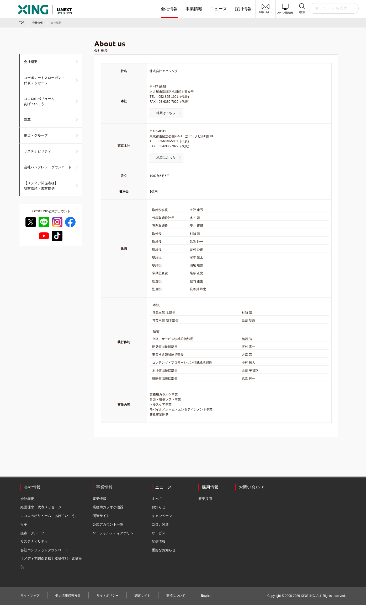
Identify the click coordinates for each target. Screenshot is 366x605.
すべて (157, 499)
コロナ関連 (160, 524)
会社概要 (31, 62)
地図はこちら (165, 113)
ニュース (218, 9)
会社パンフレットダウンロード (48, 167)
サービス (158, 533)
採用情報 (243, 9)
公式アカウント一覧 (108, 524)
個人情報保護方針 (68, 595)
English (206, 595)
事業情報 (193, 9)
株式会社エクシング (45, 8)
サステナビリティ (37, 151)
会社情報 (169, 9)
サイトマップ (29, 595)
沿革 (27, 120)
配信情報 (158, 541)
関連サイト (101, 516)
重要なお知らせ (164, 550)
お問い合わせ (251, 487)
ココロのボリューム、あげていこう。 (41, 101)
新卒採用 (205, 499)
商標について (175, 595)
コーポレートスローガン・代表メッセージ (44, 80)
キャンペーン (162, 516)
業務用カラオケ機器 (108, 507)
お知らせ (158, 507)
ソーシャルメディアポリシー (115, 533)
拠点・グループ (36, 135)
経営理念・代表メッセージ (40, 507)
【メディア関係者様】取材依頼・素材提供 (41, 185)
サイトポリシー (108, 595)
